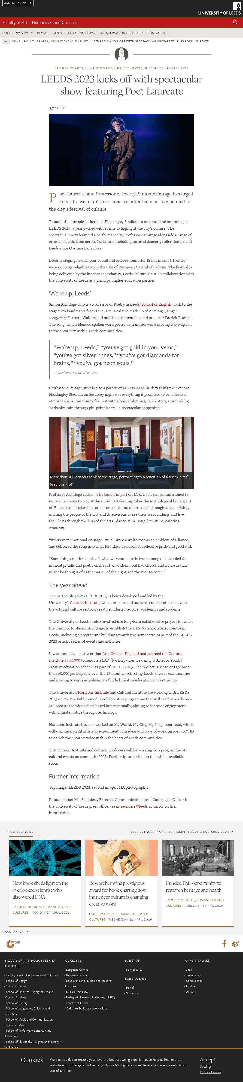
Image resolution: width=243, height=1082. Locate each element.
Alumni (190, 991)
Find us (190, 986)
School (22, 32)
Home (7, 32)
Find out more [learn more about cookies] (210, 1071)
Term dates (193, 975)
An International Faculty (121, 32)
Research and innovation (74, 32)
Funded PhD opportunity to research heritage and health (194, 886)
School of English (156, 304)
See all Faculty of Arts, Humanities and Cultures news (180, 831)
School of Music (16, 1025)
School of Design (16, 980)
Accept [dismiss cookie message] (208, 1059)
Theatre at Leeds (77, 1002)
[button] (235, 22)
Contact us (156, 32)
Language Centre (77, 969)
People (43, 32)
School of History (17, 1002)
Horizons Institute (93, 692)
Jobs (189, 969)
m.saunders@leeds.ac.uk (137, 806)
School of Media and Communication (29, 1019)
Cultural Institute (84, 602)
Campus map (194, 980)
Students (132, 993)
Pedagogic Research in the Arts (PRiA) (90, 997)
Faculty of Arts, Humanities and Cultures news (97, 68)
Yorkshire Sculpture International (87, 1008)
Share (60, 107)
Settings (206, 1066)
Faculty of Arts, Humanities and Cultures (39, 22)
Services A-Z (134, 969)
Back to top (13, 931)
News (16, 41)
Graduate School (76, 975)
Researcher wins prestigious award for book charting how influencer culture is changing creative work (118, 893)
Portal (130, 987)
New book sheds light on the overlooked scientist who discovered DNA (40, 889)
